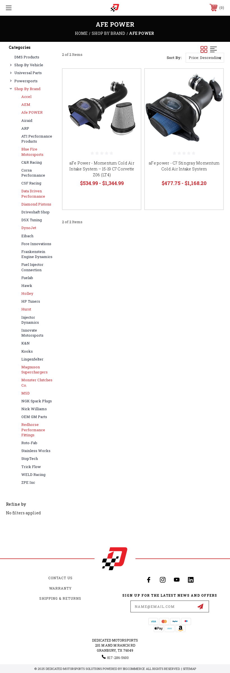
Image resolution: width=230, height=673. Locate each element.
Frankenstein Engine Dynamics (36, 254)
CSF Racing (31, 183)
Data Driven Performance (33, 193)
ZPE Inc (28, 482)
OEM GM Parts (34, 416)
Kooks (27, 351)
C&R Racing (31, 162)
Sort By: (174, 57)
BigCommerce (134, 669)
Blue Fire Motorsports (32, 152)
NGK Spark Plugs (36, 400)
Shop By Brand (27, 88)
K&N (25, 343)
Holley (27, 293)
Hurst (26, 309)
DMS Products (26, 57)
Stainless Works (35, 450)
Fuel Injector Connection (32, 267)
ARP (25, 128)
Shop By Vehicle (28, 64)
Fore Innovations (36, 243)
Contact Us (60, 578)
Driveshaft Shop (35, 212)
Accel (26, 96)
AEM (25, 104)
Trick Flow (31, 466)
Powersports (26, 80)
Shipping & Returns (60, 598)
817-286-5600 (118, 657)
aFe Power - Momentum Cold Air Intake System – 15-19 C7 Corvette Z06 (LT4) (101, 168)
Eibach (27, 235)
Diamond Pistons (36, 204)
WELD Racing (33, 474)
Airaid (26, 120)
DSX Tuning (31, 219)
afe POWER (32, 112)
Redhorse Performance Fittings (33, 429)
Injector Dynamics (30, 320)
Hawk (26, 285)
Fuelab (27, 277)
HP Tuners (30, 301)
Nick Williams (34, 408)
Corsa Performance (33, 173)
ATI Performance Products (36, 139)
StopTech (29, 458)
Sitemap (189, 669)
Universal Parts (28, 72)
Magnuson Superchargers (34, 369)
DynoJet (28, 227)
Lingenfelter (32, 359)
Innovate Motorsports (32, 333)
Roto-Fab (29, 442)
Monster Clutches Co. (36, 382)
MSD (25, 393)
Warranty (60, 588)
